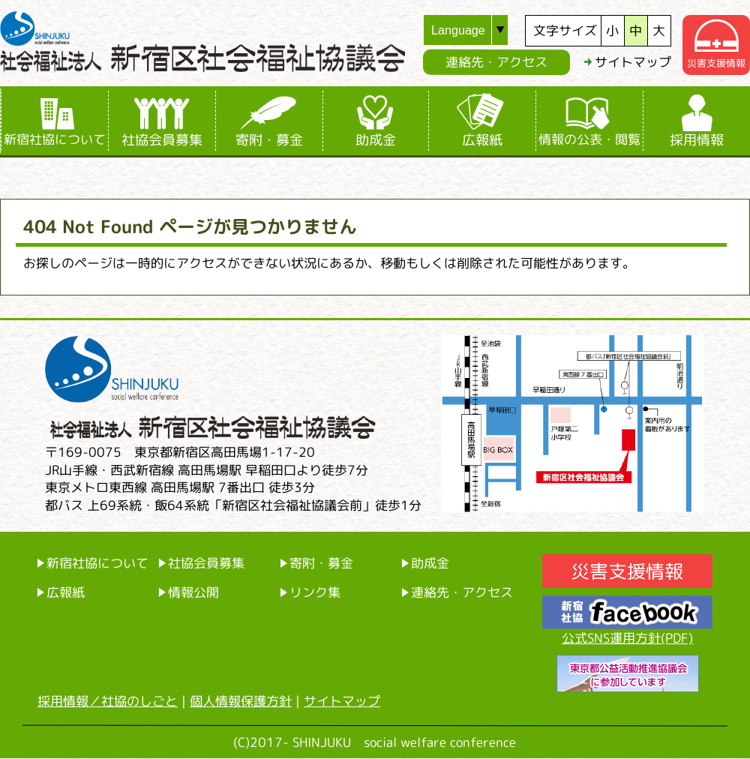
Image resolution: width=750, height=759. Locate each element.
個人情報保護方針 (241, 701)
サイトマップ (633, 61)
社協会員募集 (162, 139)
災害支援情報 (627, 571)
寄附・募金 (269, 139)
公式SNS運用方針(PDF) (627, 637)
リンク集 (315, 592)
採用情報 (697, 139)
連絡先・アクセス (497, 61)
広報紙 (482, 139)
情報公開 (193, 592)
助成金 (376, 139)
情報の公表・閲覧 (589, 139)
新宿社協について (55, 139)
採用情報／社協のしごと (108, 701)
